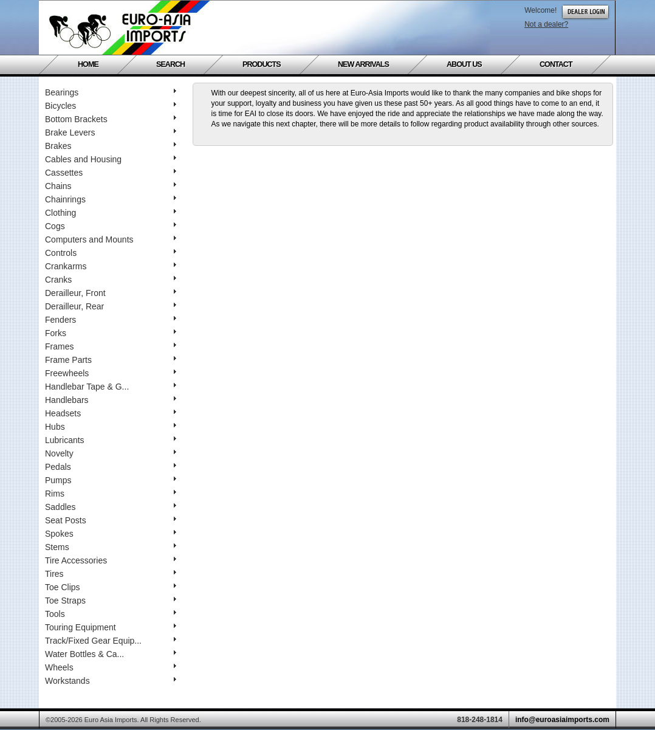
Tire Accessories (110, 560)
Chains (110, 186)
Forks (110, 333)
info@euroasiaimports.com (562, 719)
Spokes (110, 534)
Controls (110, 253)
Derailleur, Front (110, 293)
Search (170, 64)
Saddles (110, 507)
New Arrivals (363, 64)
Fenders (110, 320)
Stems (110, 547)
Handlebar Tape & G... (110, 386)
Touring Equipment (110, 627)
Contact (556, 64)
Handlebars (110, 400)
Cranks (110, 279)
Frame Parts (110, 360)
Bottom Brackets (110, 119)
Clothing (110, 213)
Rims (110, 493)
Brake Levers (110, 132)
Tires (110, 574)
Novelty (110, 453)
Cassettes (110, 172)
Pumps (110, 480)
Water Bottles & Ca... (110, 654)
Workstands (110, 681)
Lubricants (110, 440)
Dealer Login (585, 12)
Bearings (110, 92)
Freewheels (110, 373)
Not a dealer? (546, 24)
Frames (110, 346)
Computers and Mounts (110, 239)
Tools (110, 614)
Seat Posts (110, 520)
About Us (464, 64)
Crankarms (110, 266)
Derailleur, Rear (110, 306)
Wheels (110, 667)
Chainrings (110, 199)
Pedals (110, 467)
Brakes (110, 146)
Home (88, 64)
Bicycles (110, 106)
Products (261, 64)
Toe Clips (110, 587)
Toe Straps (110, 600)
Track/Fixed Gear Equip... (110, 641)
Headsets (110, 413)
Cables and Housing (110, 159)
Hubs (110, 427)
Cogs (110, 226)
